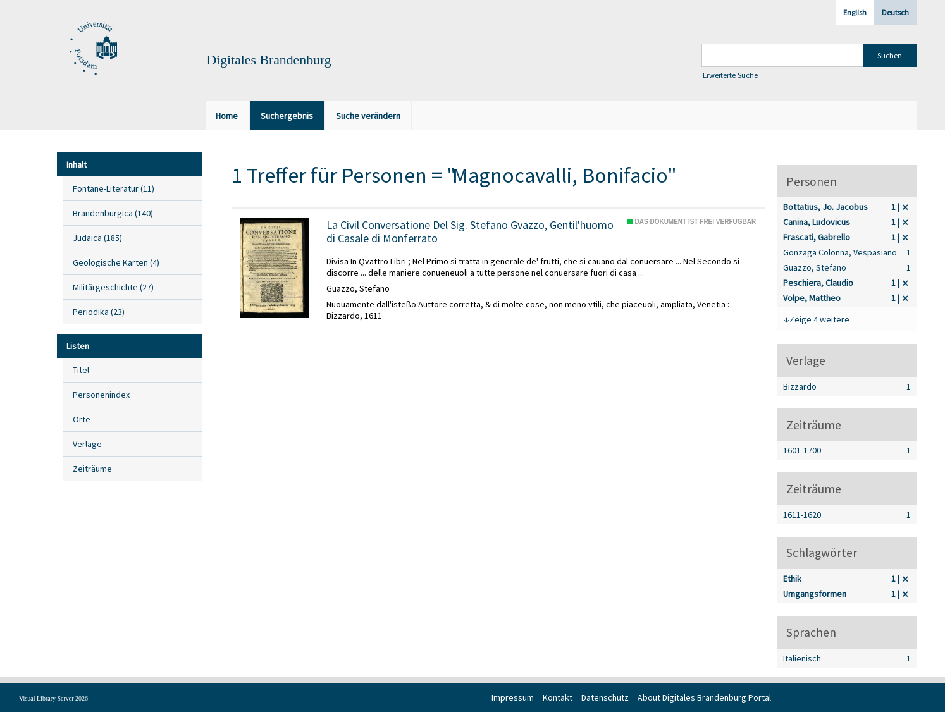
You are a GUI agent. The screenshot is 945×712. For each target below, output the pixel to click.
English (855, 12)
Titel (81, 370)
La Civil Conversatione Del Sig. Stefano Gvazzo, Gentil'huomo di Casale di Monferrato (470, 231)
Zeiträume (92, 468)
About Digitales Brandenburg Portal (704, 697)
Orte (81, 419)
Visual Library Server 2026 (53, 698)
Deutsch (895, 12)
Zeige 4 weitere (819, 319)
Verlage (87, 444)
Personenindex (101, 394)
